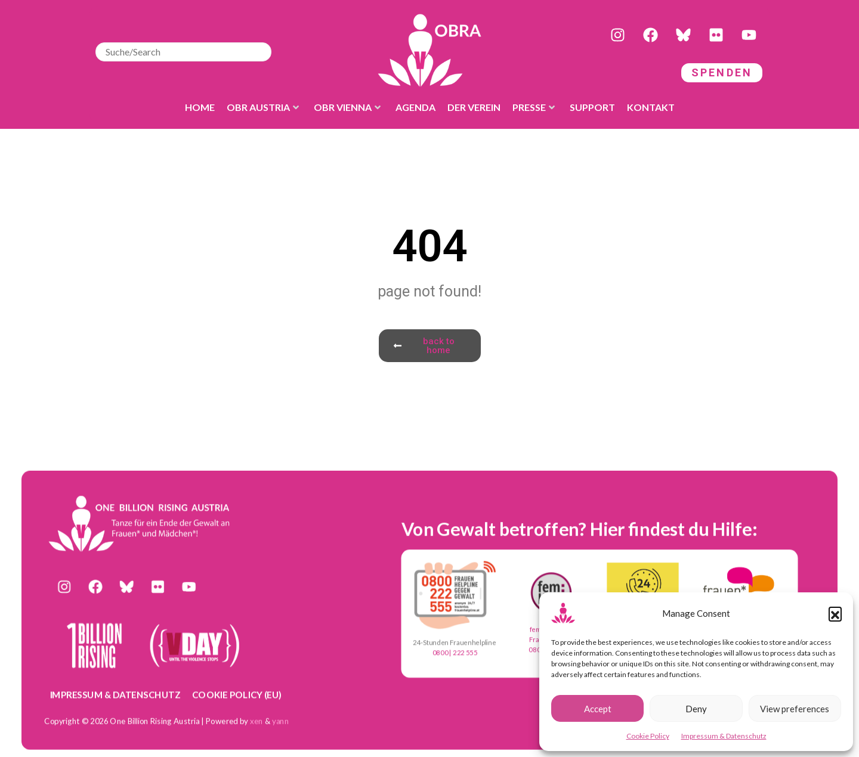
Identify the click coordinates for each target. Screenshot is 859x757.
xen (256, 720)
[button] (835, 613)
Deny (696, 708)
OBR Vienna (347, 107)
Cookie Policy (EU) (237, 693)
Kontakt (651, 107)
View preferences (794, 708)
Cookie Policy (647, 735)
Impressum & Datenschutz (724, 735)
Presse (533, 107)
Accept (597, 708)
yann (280, 720)
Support (592, 107)
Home (200, 107)
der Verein (473, 107)
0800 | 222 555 (455, 652)
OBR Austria (263, 107)
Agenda (415, 107)
